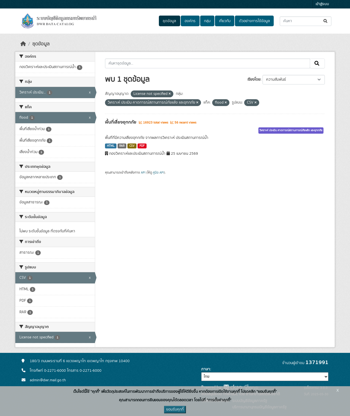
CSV (132, 146)
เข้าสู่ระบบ (322, 4)
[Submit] (326, 21)
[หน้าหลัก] (23, 44)
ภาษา (205, 369)
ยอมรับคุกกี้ (175, 409)
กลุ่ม (207, 21)
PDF (142, 146)
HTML (111, 146)
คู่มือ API (158, 172)
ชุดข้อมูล (169, 21)
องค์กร (190, 21)
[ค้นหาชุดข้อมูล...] (305, 21)
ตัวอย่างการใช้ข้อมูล (254, 21)
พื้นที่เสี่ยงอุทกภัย (121, 122)
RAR (121, 146)
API (143, 172)
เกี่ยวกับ (225, 21)
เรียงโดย (253, 79)
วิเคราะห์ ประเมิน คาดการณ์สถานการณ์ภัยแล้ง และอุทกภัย (290, 130)
